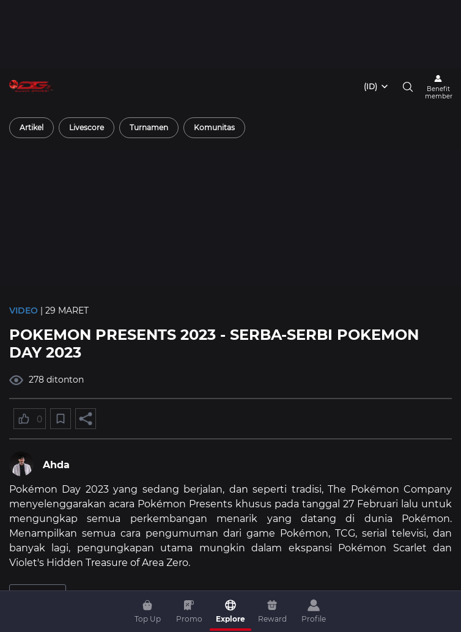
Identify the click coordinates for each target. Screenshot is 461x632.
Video (23, 310)
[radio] (31, 128)
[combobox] (376, 86)
